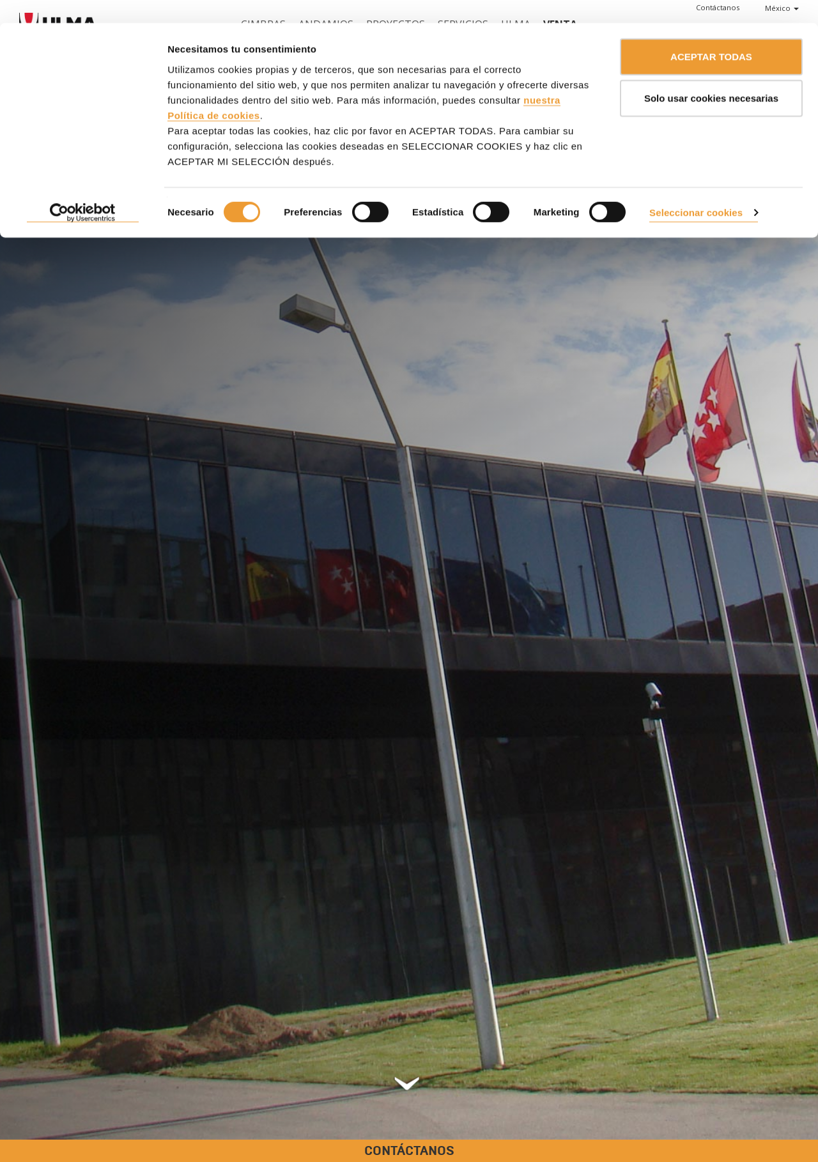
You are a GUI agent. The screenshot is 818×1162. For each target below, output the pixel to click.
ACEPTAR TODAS (711, 33)
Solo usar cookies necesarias (711, 75)
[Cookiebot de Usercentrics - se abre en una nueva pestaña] (83, 190)
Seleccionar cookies (696, 189)
